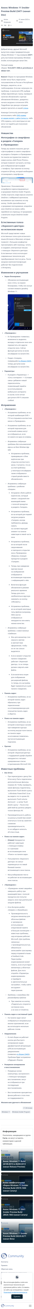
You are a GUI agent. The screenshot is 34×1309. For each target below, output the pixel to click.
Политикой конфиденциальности (15, 1292)
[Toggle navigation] (30, 1306)
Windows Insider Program (21, 1112)
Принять (17, 1296)
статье (25, 108)
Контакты (4, 1262)
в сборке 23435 (25, 361)
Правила (4, 1265)
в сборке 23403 (23, 1054)
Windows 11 (6, 1112)
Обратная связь (7, 1269)
